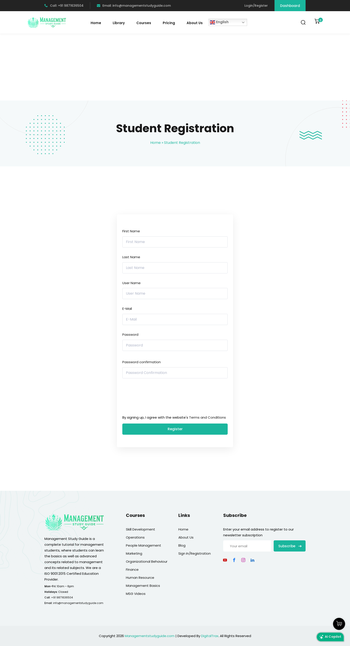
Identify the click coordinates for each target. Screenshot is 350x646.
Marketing (134, 553)
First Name (131, 231)
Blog (181, 545)
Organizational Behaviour (146, 561)
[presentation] (152, 397)
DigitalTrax (209, 635)
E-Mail (127, 308)
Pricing (169, 23)
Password (130, 334)
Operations (135, 537)
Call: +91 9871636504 (63, 5)
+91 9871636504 (62, 597)
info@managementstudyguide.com (78, 603)
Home (96, 23)
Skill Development (140, 529)
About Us (195, 23)
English (219, 22)
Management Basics (143, 585)
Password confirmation (141, 362)
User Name (131, 283)
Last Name (131, 257)
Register (175, 429)
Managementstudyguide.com (150, 635)
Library (119, 23)
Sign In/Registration (194, 553)
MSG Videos (136, 593)
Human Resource (140, 577)
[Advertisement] (175, 67)
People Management (143, 545)
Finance (132, 569)
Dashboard (290, 5)
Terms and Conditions (207, 417)
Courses (143, 23)
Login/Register (256, 5)
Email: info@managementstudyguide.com (134, 5)
